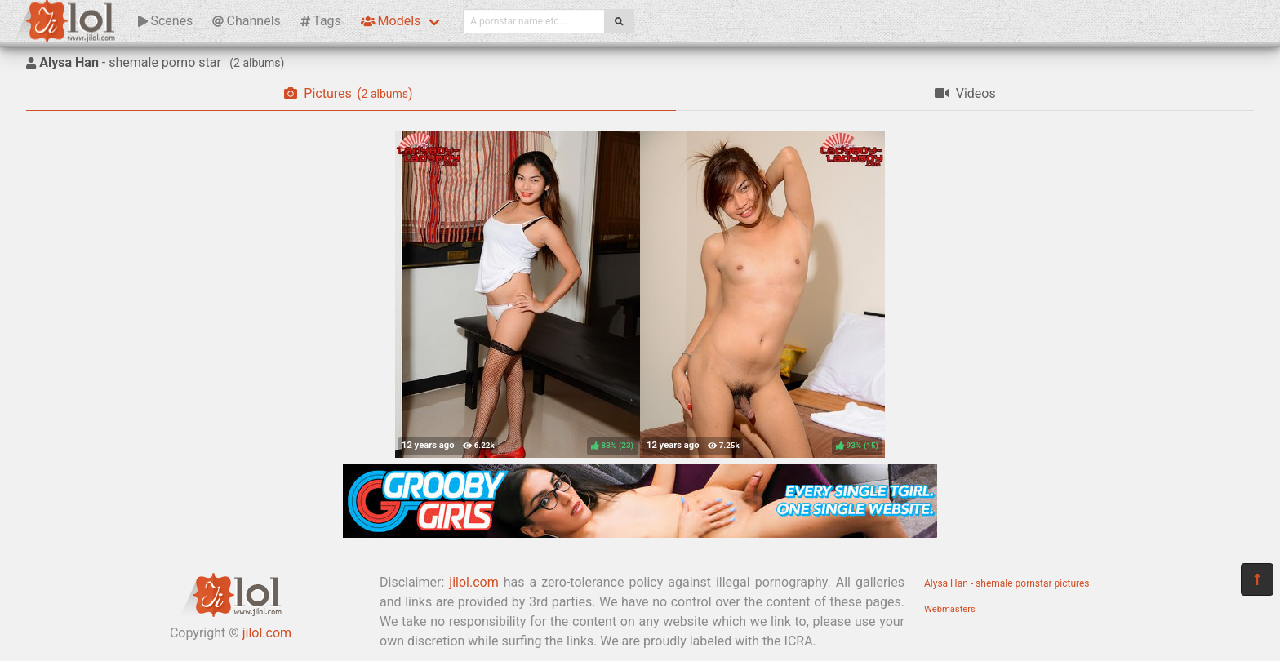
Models (390, 21)
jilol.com (266, 633)
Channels (246, 21)
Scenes (165, 21)
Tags (320, 21)
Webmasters (950, 609)
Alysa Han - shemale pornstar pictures (1007, 583)
